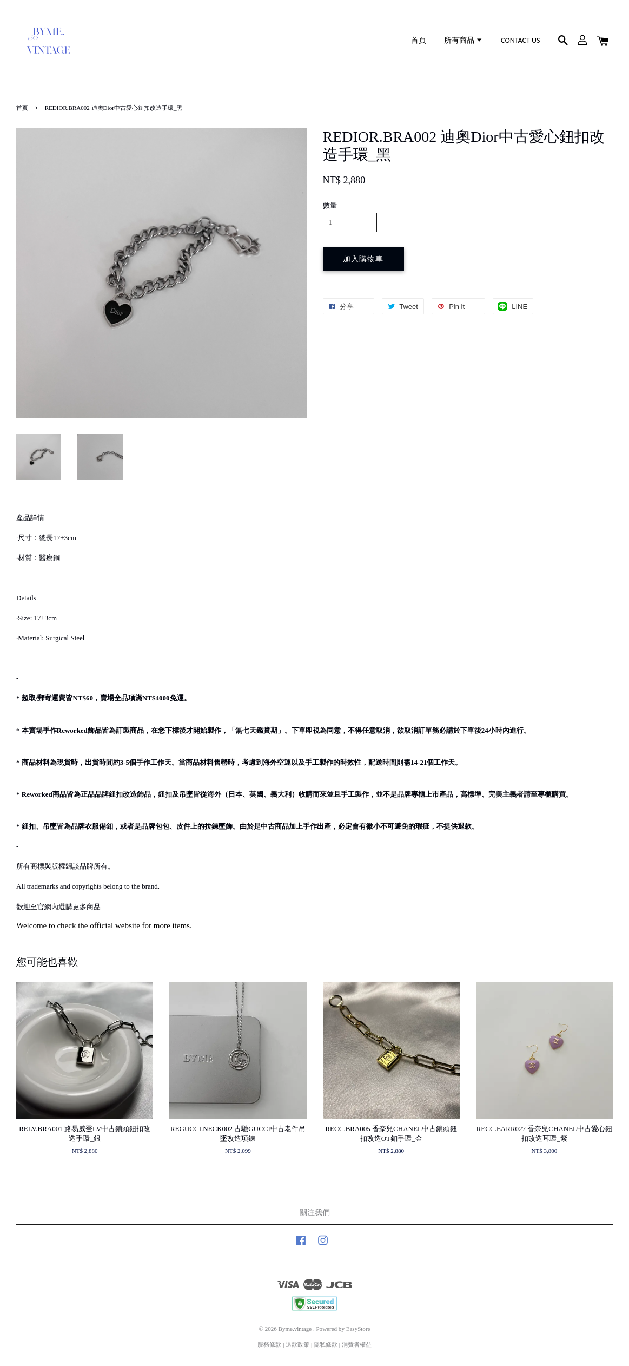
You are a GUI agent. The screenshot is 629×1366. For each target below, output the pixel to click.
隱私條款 (325, 1344)
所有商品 (463, 40)
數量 (330, 205)
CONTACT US (520, 40)
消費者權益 (357, 1344)
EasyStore (358, 1328)
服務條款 (269, 1344)
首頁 (418, 40)
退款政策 (297, 1344)
